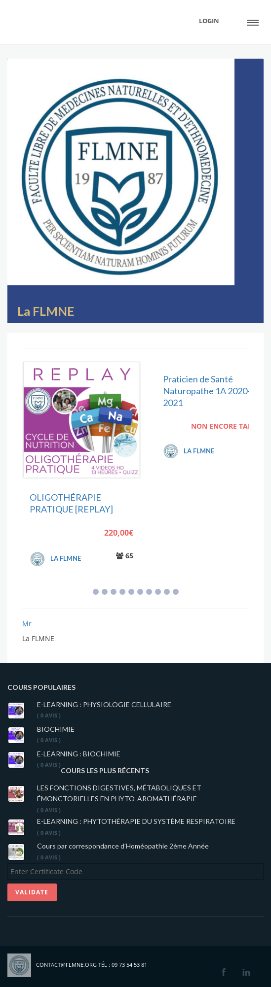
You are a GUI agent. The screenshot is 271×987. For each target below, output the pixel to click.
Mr (27, 623)
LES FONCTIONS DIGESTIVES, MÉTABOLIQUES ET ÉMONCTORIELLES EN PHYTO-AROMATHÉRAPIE (119, 793)
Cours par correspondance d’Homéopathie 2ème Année (123, 846)
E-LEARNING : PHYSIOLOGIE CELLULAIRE (104, 704)
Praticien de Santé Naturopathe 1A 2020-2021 (206, 391)
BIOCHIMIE (56, 729)
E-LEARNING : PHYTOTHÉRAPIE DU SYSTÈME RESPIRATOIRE (136, 821)
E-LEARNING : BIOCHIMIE (78, 753)
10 (176, 592)
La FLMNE (46, 311)
